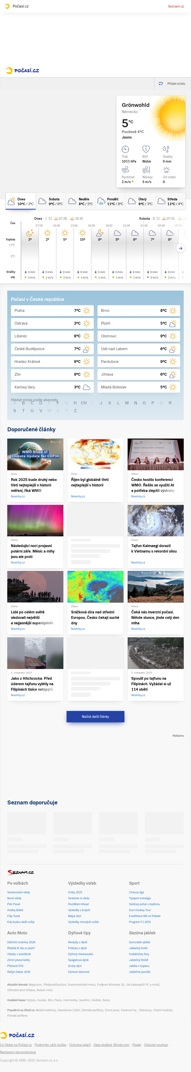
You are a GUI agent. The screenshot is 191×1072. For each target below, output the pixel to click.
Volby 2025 (75, 892)
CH (84, 402)
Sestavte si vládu (78, 898)
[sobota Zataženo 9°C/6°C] (51, 201)
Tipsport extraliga (140, 898)
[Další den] (180, 248)
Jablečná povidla (139, 972)
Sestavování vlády (18, 892)
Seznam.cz (176, 6)
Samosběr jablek (139, 942)
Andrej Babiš (15, 910)
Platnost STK (15, 966)
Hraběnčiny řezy (139, 954)
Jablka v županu (139, 966)
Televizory (145, 1010)
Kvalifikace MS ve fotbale (145, 916)
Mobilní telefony (46, 1010)
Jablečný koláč (138, 948)
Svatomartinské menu (81, 984)
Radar (136, 1045)
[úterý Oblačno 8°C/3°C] (140, 201)
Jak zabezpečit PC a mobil (142, 984)
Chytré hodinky (162, 1010)
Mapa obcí (74, 916)
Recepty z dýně (77, 942)
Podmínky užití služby (50, 1045)
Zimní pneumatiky (18, 960)
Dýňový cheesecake (80, 954)
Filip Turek (13, 916)
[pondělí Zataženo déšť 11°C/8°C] (111, 201)
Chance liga (136, 892)
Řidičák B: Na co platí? (21, 948)
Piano (58, 1000)
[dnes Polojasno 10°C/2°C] (21, 201)
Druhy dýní (75, 966)
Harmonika (70, 1000)
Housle (41, 1000)
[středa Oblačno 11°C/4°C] (170, 201)
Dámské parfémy (92, 1010)
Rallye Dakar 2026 (18, 972)
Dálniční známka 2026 (21, 942)
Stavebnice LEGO (69, 1010)
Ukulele (96, 1000)
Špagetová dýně (78, 960)
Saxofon (84, 1000)
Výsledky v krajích (79, 910)
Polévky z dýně (77, 948)
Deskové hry (129, 1010)
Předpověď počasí (54, 984)
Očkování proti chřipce (21, 990)
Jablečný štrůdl (138, 960)
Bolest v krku (45, 990)
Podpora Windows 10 (110, 984)
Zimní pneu (112, 1010)
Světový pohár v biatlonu (144, 904)
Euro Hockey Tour (140, 910)
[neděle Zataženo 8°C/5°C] (81, 201)
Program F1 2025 (140, 922)
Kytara (31, 1000)
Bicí (50, 1000)
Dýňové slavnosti (78, 972)
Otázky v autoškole (19, 954)
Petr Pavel (13, 904)
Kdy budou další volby (21, 922)
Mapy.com (35, 984)
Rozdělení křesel (78, 904)
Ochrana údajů (80, 1045)
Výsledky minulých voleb (83, 922)
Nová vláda (14, 898)
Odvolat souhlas (156, 1045)
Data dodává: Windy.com (111, 1045)
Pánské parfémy (17, 1015)
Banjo (106, 1000)
